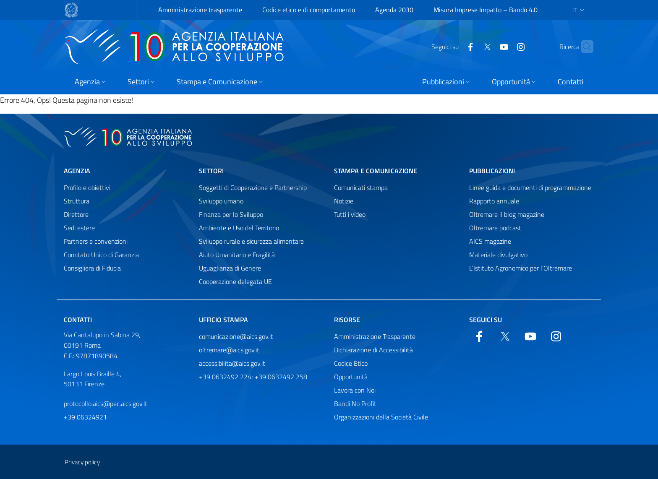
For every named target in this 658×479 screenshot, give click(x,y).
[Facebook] (454, 46)
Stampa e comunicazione (375, 171)
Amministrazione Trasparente (374, 336)
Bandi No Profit (355, 403)
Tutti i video (350, 214)
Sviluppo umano (221, 201)
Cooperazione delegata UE (235, 281)
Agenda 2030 (394, 10)
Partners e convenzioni (96, 241)
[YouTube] (487, 46)
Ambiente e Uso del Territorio (239, 228)
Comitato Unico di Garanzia (101, 255)
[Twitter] (470, 46)
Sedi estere (79, 228)
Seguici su (485, 320)
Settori (211, 171)
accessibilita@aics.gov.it (232, 363)
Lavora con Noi (355, 390)
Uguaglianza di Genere (230, 268)
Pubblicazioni (492, 171)
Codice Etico (351, 363)
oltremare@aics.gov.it (229, 350)
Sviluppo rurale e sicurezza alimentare (251, 241)
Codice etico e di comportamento (308, 10)
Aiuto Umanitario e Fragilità (237, 255)
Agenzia (77, 171)
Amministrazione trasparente (200, 10)
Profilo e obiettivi (87, 187)
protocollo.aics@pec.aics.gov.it (105, 403)
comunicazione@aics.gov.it (236, 336)
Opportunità (351, 377)
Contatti (78, 320)
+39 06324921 (85, 417)
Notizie (343, 201)
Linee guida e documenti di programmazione (530, 187)
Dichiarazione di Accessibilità (373, 350)
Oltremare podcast (495, 228)
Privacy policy (82, 462)
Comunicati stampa (361, 187)
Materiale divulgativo (498, 255)
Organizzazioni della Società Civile (381, 417)
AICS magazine (490, 241)
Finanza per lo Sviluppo (231, 214)
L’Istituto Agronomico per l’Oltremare (520, 268)
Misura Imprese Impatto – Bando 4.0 (485, 10)
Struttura (76, 201)
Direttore (76, 214)
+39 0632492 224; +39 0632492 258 (253, 377)
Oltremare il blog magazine (506, 214)
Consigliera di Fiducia (92, 268)
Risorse (347, 320)
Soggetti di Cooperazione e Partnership (253, 187)
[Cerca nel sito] (583, 46)
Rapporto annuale (494, 201)
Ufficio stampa (223, 320)
